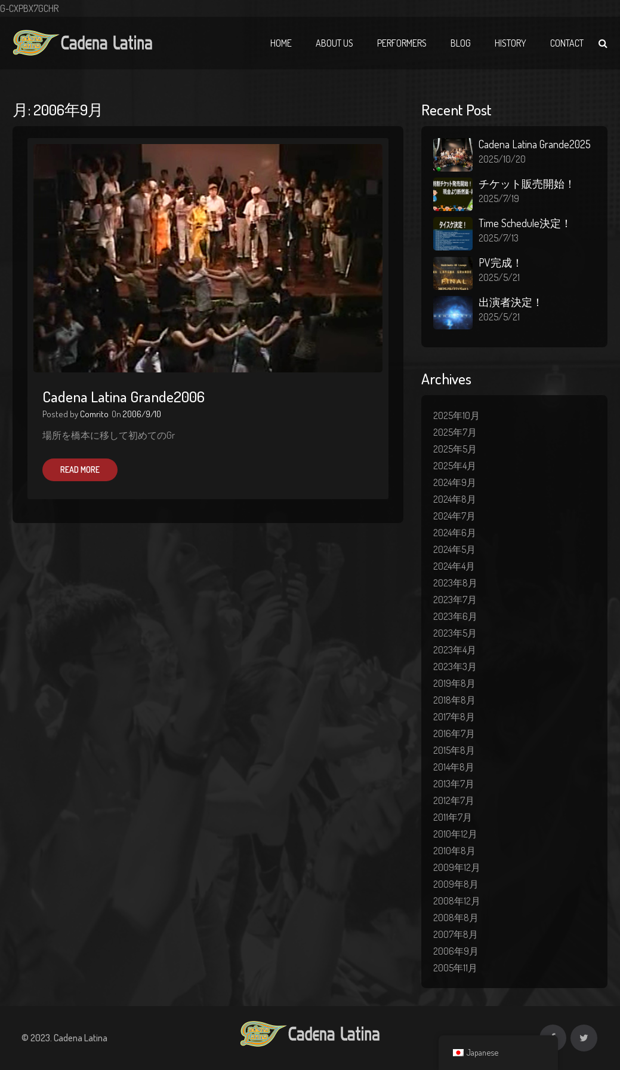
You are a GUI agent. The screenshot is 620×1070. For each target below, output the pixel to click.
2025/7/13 (499, 238)
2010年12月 (455, 834)
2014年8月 (453, 767)
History (510, 43)
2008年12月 (456, 901)
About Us (334, 43)
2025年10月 (456, 415)
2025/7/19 (499, 198)
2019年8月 (454, 683)
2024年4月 (454, 566)
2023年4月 (454, 650)
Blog (461, 43)
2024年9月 (454, 482)
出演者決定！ (511, 301)
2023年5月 (455, 633)
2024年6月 (454, 533)
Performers (402, 43)
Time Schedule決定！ (525, 223)
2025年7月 (455, 432)
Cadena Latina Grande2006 (123, 396)
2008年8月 (456, 918)
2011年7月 (452, 817)
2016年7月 (454, 733)
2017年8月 (454, 717)
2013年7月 (453, 784)
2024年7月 (454, 516)
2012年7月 (453, 800)
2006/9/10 (142, 414)
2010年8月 (454, 851)
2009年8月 (456, 884)
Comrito (94, 414)
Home (281, 43)
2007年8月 (455, 934)
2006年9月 (456, 951)
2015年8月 (454, 750)
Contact (567, 43)
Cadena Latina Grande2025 (535, 144)
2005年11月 (455, 968)
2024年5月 (454, 549)
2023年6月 (455, 616)
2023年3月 (455, 666)
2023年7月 (455, 600)
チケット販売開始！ (527, 183)
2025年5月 (455, 449)
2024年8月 (454, 499)
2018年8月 (454, 700)
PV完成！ (501, 262)
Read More (80, 469)
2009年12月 (456, 867)
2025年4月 (454, 466)
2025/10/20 (502, 159)
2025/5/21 (499, 277)
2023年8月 (455, 583)
